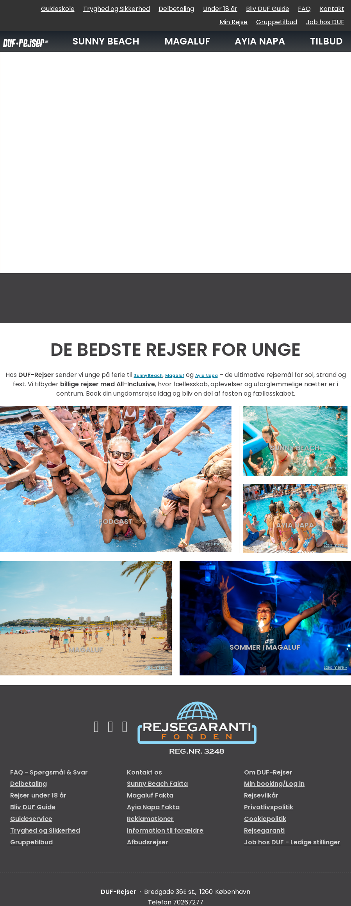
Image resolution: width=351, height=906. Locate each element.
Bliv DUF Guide (267, 8)
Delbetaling (176, 8)
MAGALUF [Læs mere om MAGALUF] (85, 648)
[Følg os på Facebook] (91, 726)
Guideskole (58, 8)
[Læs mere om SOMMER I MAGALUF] (265, 618)
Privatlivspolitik (268, 807)
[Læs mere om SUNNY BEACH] (295, 441)
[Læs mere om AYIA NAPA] (295, 519)
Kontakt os (144, 772)
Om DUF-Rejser (268, 772)
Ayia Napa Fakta (153, 807)
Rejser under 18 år (38, 795)
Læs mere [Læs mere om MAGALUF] (148, 667)
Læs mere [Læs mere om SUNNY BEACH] (327, 468)
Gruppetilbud (276, 22)
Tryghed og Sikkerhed (116, 8)
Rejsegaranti (264, 830)
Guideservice (31, 818)
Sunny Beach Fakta (157, 783)
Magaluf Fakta (150, 795)
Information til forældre (165, 830)
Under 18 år (220, 8)
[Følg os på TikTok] (110, 726)
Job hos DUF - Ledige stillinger (292, 842)
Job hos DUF (325, 22)
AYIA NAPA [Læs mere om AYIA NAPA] (294, 526)
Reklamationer (150, 818)
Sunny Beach (154, 374)
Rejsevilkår (261, 795)
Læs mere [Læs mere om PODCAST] (207, 544)
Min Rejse (233, 22)
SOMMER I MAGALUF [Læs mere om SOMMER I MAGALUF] (265, 648)
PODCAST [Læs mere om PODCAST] (115, 525)
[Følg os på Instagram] (130, 726)
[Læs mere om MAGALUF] (86, 618)
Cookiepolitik (265, 818)
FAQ (304, 8)
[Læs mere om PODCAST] (116, 479)
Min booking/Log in (274, 783)
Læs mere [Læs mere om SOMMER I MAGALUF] (327, 667)
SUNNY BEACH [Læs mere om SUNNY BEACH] (295, 449)
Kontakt (332, 8)
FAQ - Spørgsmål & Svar (49, 772)
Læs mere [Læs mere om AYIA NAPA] (327, 545)
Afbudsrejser (147, 842)
